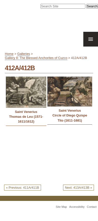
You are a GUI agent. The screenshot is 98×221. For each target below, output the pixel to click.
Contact (92, 206)
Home (9, 54)
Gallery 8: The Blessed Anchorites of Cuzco (36, 58)
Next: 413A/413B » (78, 187)
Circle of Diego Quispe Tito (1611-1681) (69, 117)
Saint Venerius (26, 112)
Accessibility (77, 206)
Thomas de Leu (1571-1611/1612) (26, 119)
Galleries (23, 54)
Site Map (61, 206)
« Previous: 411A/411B (22, 187)
